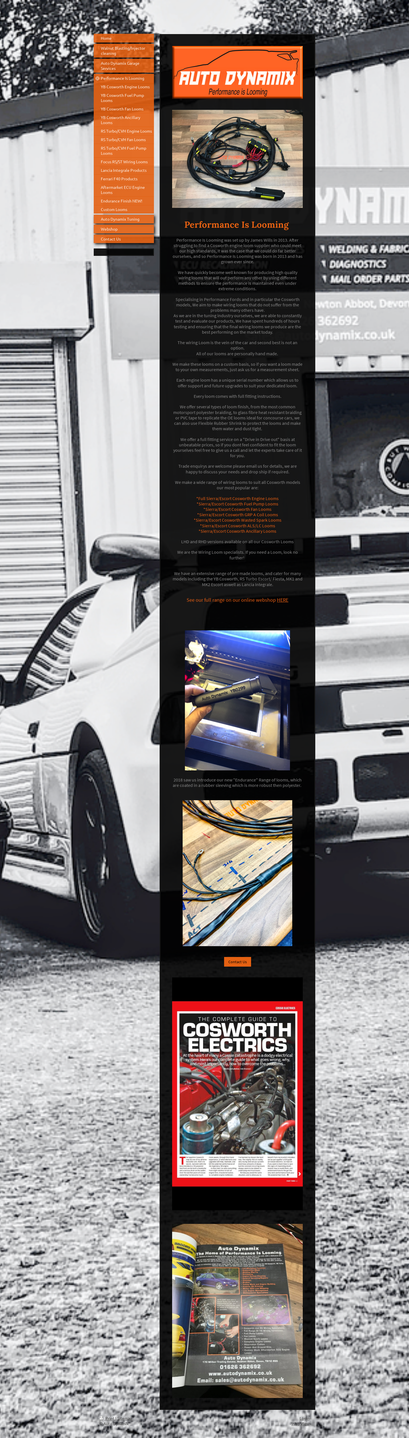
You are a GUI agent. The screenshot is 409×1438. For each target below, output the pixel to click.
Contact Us (237, 961)
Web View (300, 1423)
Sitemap (124, 1418)
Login (305, 1418)
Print (107, 1418)
